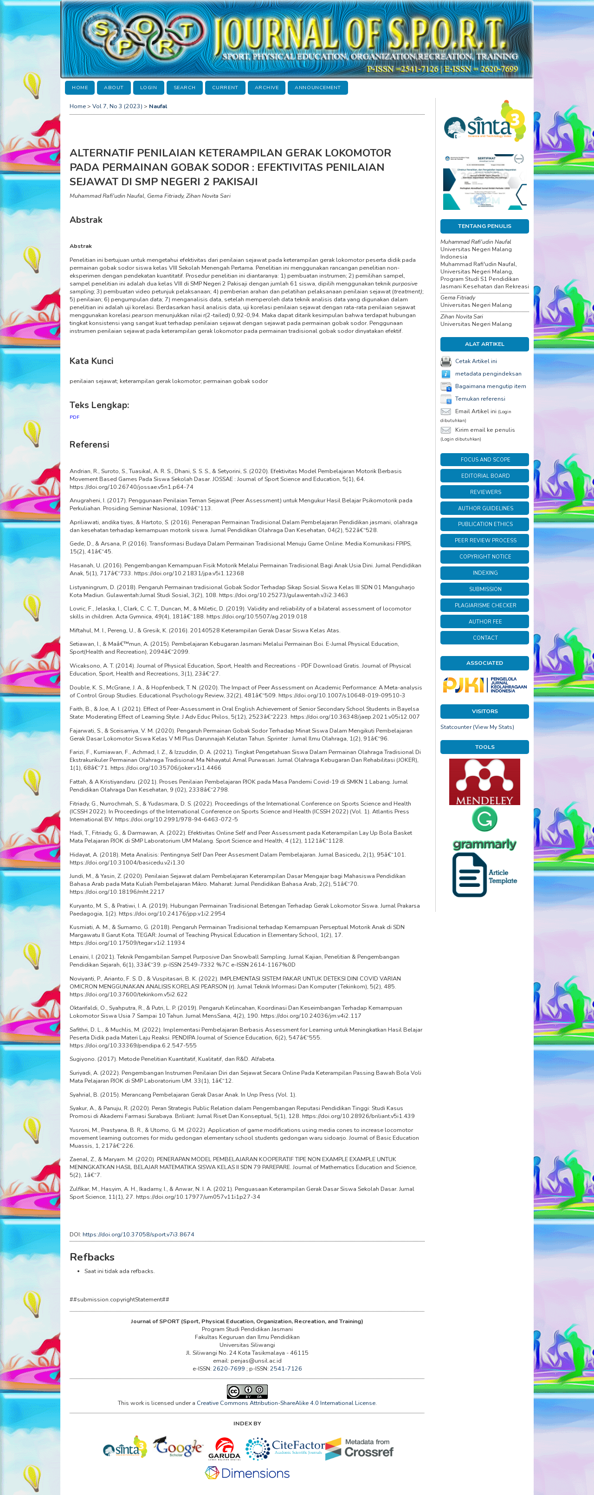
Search (185, 87)
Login (148, 87)
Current (225, 87)
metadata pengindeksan (488, 373)
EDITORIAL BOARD (485, 476)
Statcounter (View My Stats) (477, 727)
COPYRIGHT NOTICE (485, 556)
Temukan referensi (480, 399)
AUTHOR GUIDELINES (485, 508)
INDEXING (485, 573)
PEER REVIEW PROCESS (486, 540)
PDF (74, 417)
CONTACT (485, 638)
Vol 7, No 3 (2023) (117, 106)
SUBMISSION (485, 589)
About (114, 87)
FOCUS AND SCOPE (485, 459)
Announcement (318, 87)
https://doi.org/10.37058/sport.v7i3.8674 (138, 1234)
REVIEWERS (485, 492)
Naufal (158, 106)
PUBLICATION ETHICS (485, 524)
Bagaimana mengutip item (490, 386)
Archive (267, 87)
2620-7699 (229, 1368)
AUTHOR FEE (485, 621)
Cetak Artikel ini (476, 361)
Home (80, 87)
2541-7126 (286, 1368)
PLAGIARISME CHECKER (486, 605)
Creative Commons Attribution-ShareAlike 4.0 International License (286, 1403)
